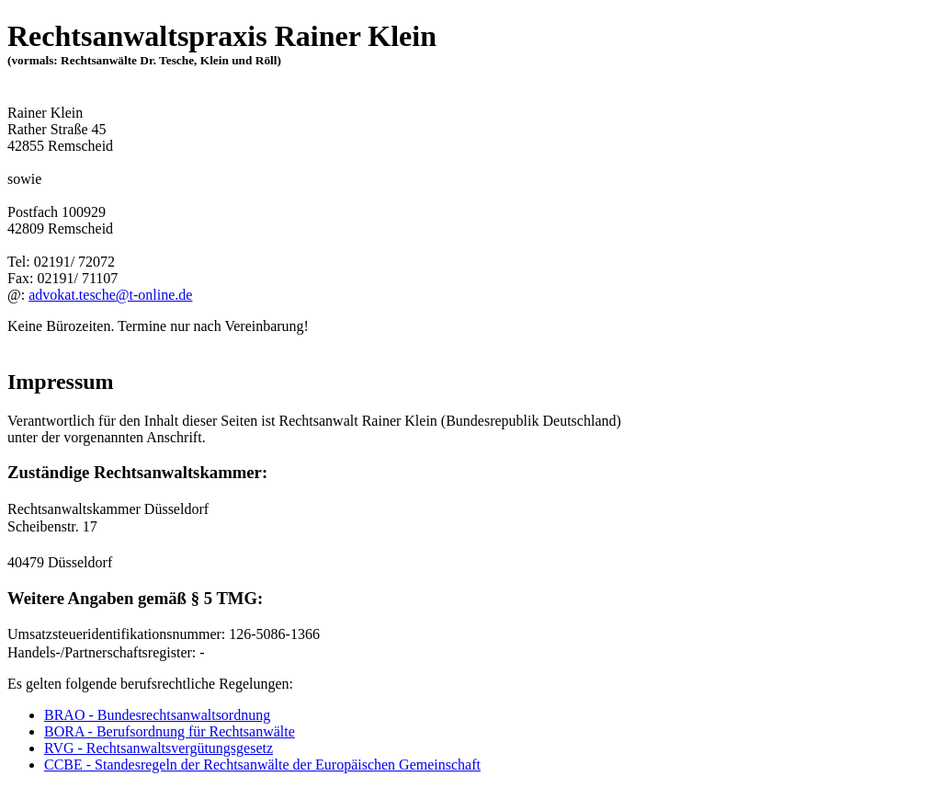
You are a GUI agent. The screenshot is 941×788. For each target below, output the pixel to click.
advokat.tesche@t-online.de (110, 295)
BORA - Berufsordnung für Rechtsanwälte (169, 731)
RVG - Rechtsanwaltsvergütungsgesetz (158, 748)
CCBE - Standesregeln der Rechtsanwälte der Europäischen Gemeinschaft (262, 764)
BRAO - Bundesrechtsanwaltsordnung (157, 715)
